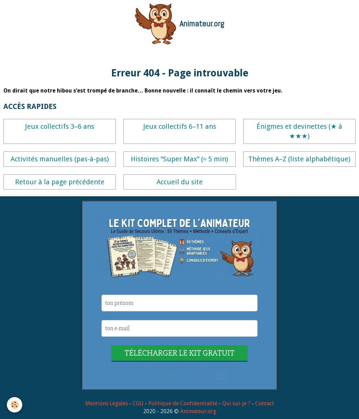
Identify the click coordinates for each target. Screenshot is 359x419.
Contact (264, 403)
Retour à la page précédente (59, 182)
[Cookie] (14, 404)
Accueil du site (180, 182)
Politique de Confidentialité (183, 403)
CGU (138, 403)
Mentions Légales (106, 403)
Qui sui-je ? (236, 403)
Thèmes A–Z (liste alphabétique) (299, 159)
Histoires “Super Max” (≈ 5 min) (179, 159)
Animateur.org (198, 411)
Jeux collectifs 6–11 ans (179, 126)
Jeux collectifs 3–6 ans (59, 126)
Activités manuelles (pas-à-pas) (60, 159)
